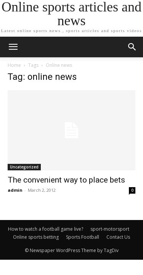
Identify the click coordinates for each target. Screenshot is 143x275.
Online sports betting (36, 237)
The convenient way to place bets (66, 179)
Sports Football (82, 237)
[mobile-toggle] (13, 47)
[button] (132, 47)
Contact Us (118, 237)
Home (14, 65)
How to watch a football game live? (45, 229)
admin (15, 190)
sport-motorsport (109, 229)
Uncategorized (24, 167)
